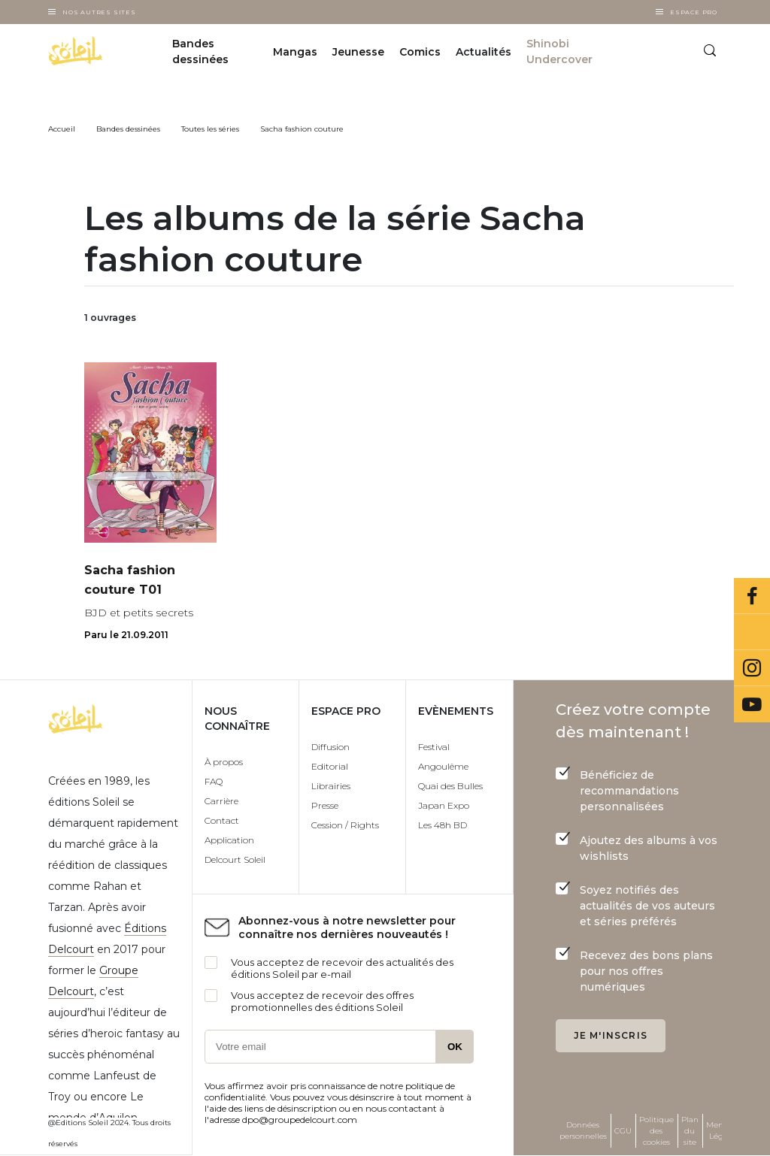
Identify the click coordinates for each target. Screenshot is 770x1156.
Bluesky (752, 632)
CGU (623, 1131)
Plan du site (690, 1131)
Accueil (61, 129)
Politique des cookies (656, 1131)
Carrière (221, 800)
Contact (222, 820)
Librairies (330, 785)
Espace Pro (693, 12)
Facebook (752, 596)
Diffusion (330, 746)
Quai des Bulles (450, 785)
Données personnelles (583, 1130)
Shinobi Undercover (559, 51)
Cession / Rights (345, 825)
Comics (420, 52)
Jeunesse (358, 52)
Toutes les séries (210, 129)
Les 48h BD (442, 825)
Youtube (752, 704)
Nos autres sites (99, 12)
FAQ (214, 781)
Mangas (295, 52)
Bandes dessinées (200, 51)
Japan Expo (443, 805)
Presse (324, 805)
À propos (224, 761)
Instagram (752, 668)
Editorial (329, 766)
